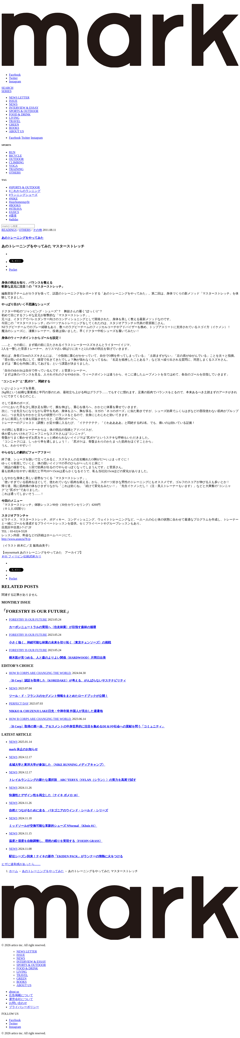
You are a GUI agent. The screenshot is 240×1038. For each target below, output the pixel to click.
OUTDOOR (16, 159)
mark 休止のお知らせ (23, 749)
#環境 (12, 215)
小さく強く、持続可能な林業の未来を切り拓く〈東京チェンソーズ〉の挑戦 (60, 642)
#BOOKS (15, 205)
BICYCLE (15, 155)
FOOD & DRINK (20, 114)
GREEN (14, 124)
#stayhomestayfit (19, 202)
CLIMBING (16, 162)
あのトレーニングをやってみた (23, 237)
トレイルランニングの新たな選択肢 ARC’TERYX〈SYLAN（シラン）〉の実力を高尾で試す (72, 779)
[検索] (7, 87)
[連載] (6, 91)
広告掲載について (21, 995)
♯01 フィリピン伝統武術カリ (21, 556)
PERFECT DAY (19, 703)
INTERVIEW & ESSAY (23, 107)
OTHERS (15, 172)
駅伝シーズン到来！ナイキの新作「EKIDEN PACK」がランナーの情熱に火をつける (66, 856)
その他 (37, 229)
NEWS (13, 104)
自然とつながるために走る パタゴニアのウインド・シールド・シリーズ (58, 810)
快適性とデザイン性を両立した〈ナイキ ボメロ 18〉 (44, 795)
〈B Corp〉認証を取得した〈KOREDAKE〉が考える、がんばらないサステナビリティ (67, 680)
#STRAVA (15, 208)
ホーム (13, 871)
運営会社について (21, 999)
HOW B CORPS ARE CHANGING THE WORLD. (40, 673)
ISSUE (13, 101)
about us (14, 991)
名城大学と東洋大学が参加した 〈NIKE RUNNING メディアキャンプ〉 (57, 764)
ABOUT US (16, 131)
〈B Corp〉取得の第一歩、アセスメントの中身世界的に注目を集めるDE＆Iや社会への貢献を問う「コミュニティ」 (87, 726)
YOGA (13, 165)
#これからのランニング (24, 190)
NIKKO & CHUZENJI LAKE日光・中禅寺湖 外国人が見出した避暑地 (56, 711)
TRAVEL (14, 121)
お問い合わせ (18, 1003)
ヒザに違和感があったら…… (21, 864)
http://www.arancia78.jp (16, 539)
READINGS (9, 229)
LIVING (14, 117)
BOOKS (14, 128)
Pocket (13, 269)
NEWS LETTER (19, 97)
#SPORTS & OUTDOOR (24, 187)
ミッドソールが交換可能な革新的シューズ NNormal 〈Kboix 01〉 (53, 825)
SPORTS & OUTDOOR (23, 111)
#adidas (13, 219)
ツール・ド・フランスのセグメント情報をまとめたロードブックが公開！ (58, 695)
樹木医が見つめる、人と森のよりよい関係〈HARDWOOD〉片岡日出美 (57, 657)
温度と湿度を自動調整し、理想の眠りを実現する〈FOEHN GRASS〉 (55, 841)
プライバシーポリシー (24, 1007)
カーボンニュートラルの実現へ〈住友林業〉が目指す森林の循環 (52, 627)
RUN (12, 152)
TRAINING (16, 169)
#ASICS (14, 212)
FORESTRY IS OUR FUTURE (28, 619)
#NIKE (13, 198)
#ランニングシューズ (23, 194)
